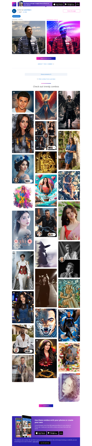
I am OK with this (44, 443)
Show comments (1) (46, 74)
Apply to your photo (46, 58)
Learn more (36, 441)
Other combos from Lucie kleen (46, 79)
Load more (46, 405)
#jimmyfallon (16, 16)
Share (71, 11)
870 (25, 12)
